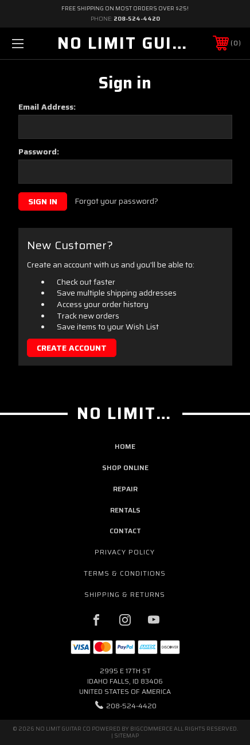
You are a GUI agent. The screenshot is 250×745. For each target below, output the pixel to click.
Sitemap (126, 735)
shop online (125, 467)
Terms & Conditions (125, 573)
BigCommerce (151, 728)
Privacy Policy (125, 551)
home (125, 446)
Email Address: (47, 107)
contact (125, 530)
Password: (38, 152)
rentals (125, 510)
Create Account (72, 348)
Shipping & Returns (124, 594)
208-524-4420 (137, 18)
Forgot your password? (116, 201)
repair (125, 488)
